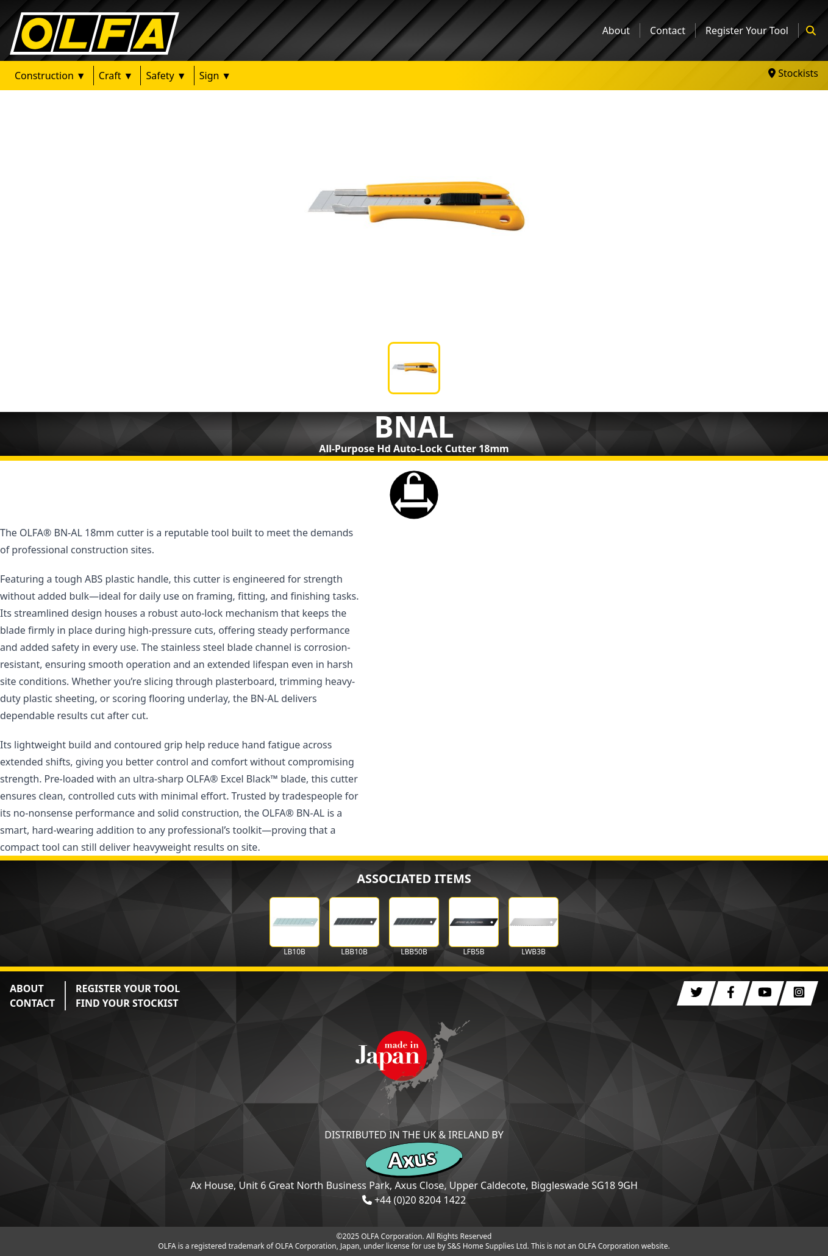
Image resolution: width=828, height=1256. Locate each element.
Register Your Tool (746, 30)
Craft (110, 75)
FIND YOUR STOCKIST (127, 1003)
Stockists (793, 73)
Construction (44, 75)
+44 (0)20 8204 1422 (420, 1200)
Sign (209, 75)
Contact (667, 30)
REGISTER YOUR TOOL (128, 988)
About (616, 30)
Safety (160, 75)
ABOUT (27, 988)
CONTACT (32, 1003)
